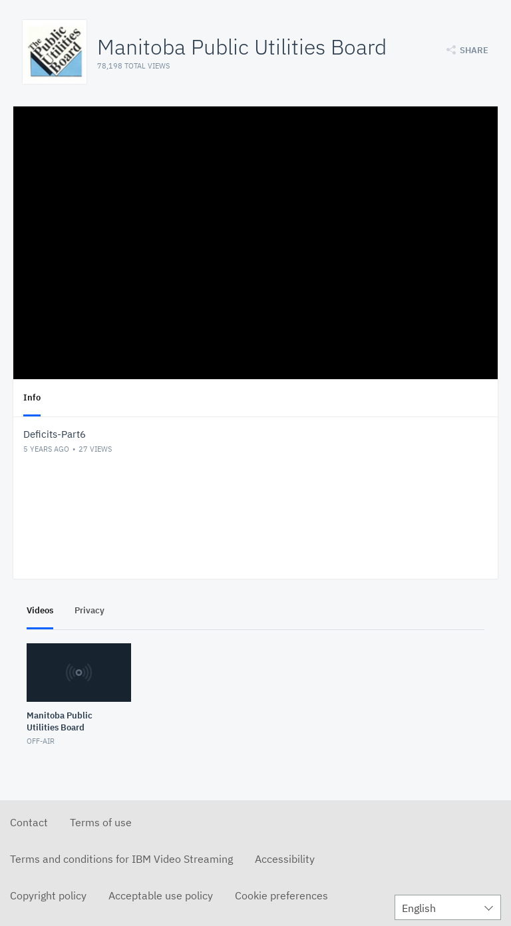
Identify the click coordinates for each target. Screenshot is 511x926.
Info (32, 397)
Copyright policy (48, 895)
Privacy (89, 610)
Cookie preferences (281, 895)
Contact (29, 822)
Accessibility (285, 858)
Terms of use (101, 822)
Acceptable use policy (160, 895)
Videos (40, 610)
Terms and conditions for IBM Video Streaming (121, 858)
